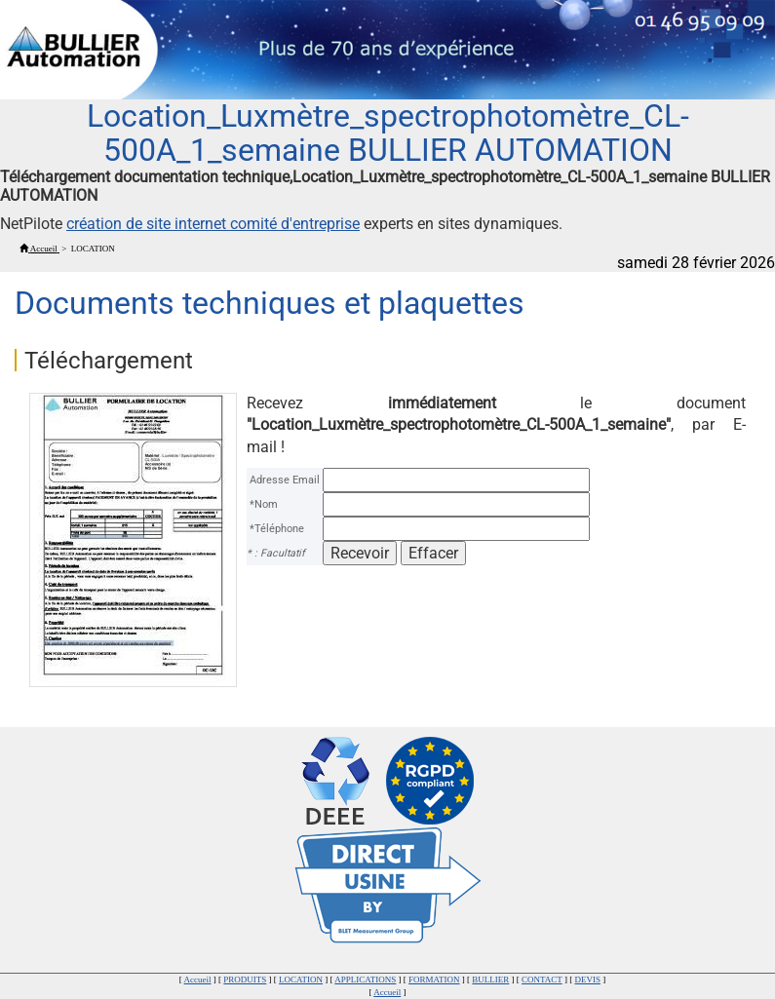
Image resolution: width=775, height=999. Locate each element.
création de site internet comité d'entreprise (213, 223)
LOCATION (301, 979)
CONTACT (542, 979)
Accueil (198, 979)
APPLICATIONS (365, 979)
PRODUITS (244, 979)
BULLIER (490, 979)
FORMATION (434, 979)
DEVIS (587, 979)
